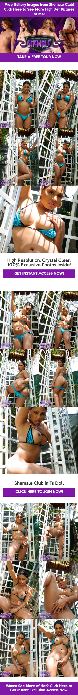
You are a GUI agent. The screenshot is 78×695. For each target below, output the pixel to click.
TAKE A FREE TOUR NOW (39, 57)
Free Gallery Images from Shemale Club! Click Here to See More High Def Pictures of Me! (39, 9)
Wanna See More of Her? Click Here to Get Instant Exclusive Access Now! (39, 688)
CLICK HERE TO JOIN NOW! (39, 492)
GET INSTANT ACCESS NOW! (39, 273)
